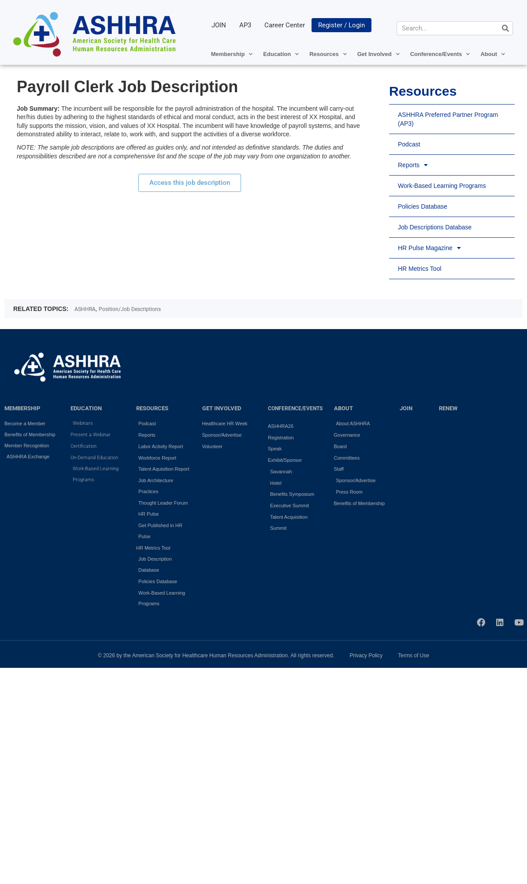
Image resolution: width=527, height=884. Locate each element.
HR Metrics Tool (420, 268)
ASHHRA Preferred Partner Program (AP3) (448, 119)
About (492, 54)
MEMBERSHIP (22, 408)
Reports (413, 164)
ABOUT (343, 408)
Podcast (409, 144)
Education (281, 54)
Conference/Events (440, 54)
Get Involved (378, 54)
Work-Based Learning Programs (442, 185)
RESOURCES (152, 408)
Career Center (284, 25)
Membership (232, 54)
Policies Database (422, 206)
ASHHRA (85, 309)
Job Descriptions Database (434, 227)
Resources (327, 54)
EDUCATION (86, 408)
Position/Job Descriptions (130, 309)
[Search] (505, 28)
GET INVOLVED (221, 408)
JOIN (219, 25)
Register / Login (341, 25)
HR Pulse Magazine (429, 247)
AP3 (245, 25)
